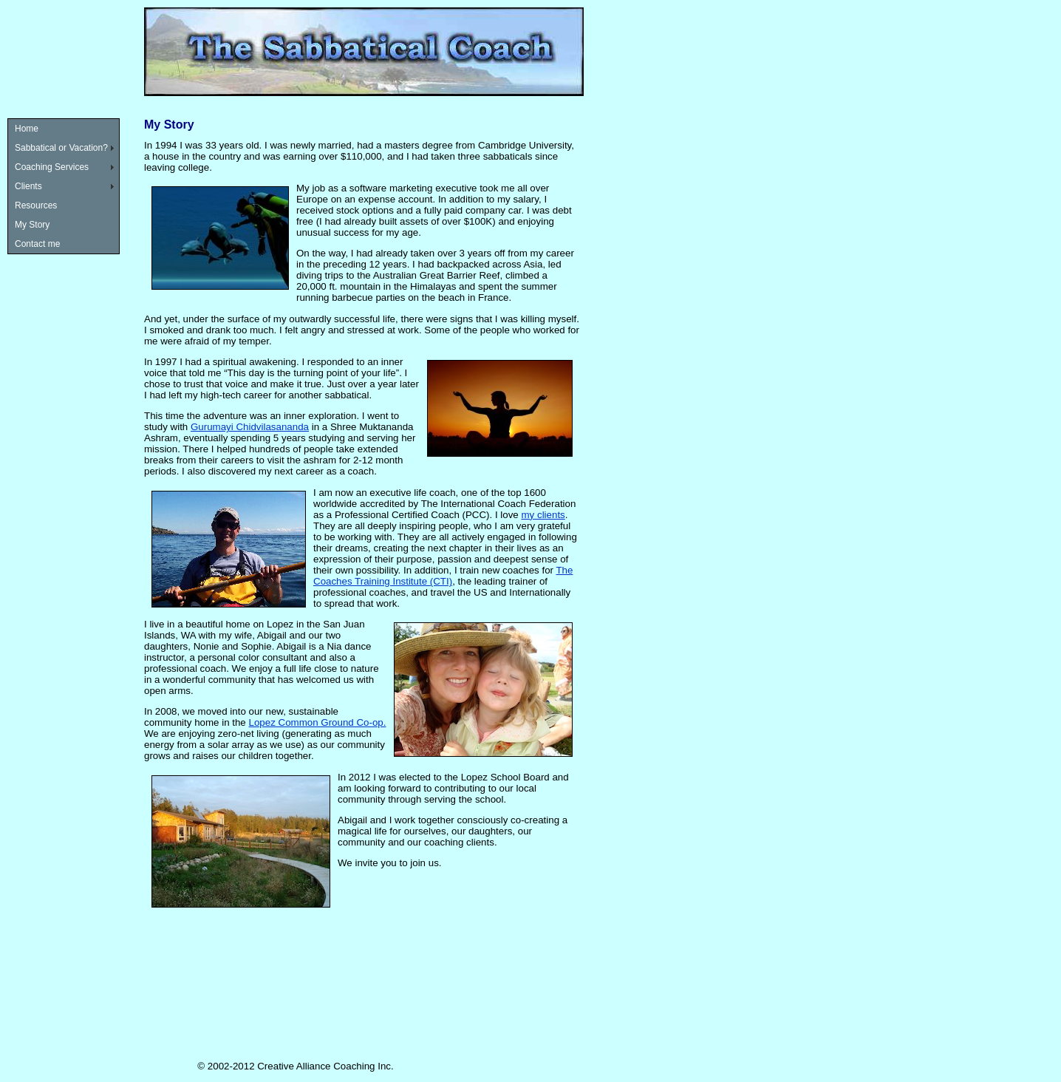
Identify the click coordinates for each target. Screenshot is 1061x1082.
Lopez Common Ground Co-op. (317, 722)
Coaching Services (52, 167)
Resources (36, 205)
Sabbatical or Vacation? (61, 148)
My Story (32, 225)
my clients (543, 514)
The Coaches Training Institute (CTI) (443, 576)
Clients (28, 186)
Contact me (37, 244)
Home (26, 128)
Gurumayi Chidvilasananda (250, 426)
